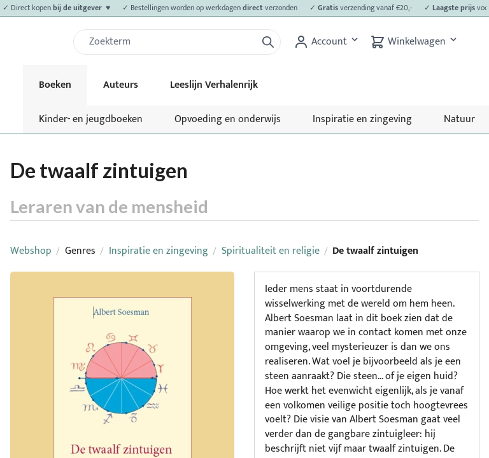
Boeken (55, 85)
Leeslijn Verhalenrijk (214, 85)
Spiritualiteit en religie (271, 251)
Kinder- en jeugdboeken (91, 119)
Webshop (31, 251)
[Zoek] (170, 42)
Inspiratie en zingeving (362, 119)
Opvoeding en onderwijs (227, 119)
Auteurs (120, 85)
